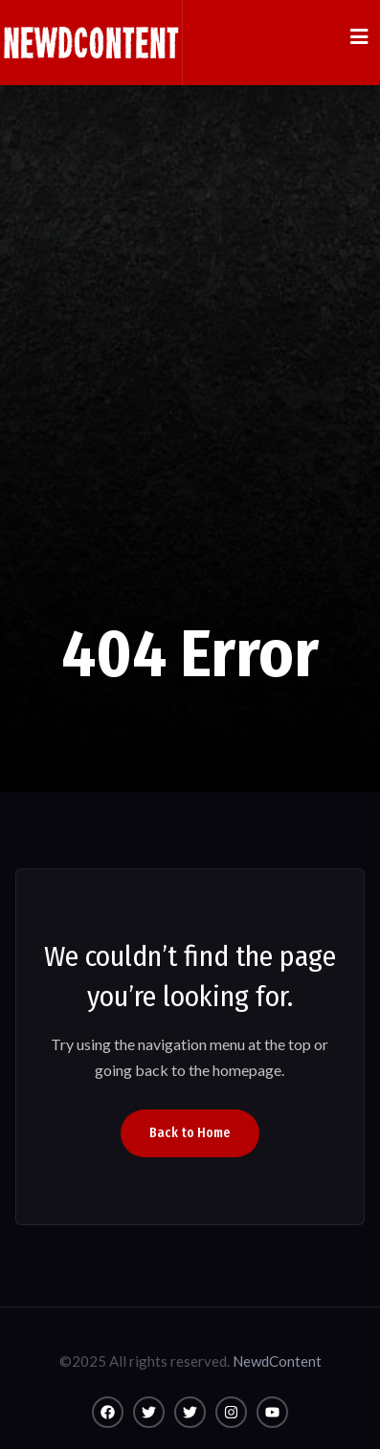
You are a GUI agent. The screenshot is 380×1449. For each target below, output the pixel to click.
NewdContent (277, 1361)
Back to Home (190, 1133)
